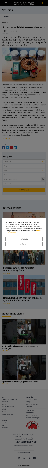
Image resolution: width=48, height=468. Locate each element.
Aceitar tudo (24, 244)
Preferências (24, 239)
